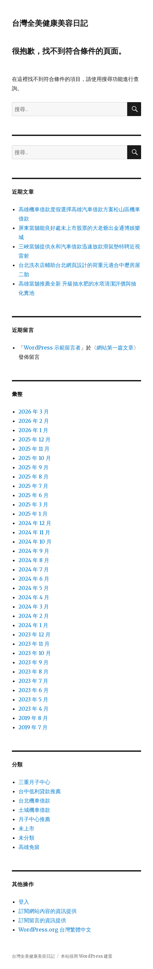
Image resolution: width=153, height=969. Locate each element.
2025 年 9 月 (34, 467)
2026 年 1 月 (33, 430)
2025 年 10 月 (35, 458)
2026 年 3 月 (34, 411)
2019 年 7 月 (33, 727)
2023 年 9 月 (34, 662)
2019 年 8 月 (33, 718)
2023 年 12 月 (35, 634)
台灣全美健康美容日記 (50, 23)
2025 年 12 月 (35, 439)
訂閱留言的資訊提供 (42, 920)
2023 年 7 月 (33, 681)
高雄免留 (29, 847)
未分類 (26, 837)
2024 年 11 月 (34, 532)
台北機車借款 (34, 800)
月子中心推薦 (34, 819)
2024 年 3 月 (34, 606)
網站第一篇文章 (115, 347)
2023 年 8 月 (34, 671)
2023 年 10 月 (35, 653)
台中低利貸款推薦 (40, 791)
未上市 (26, 828)
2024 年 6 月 (34, 578)
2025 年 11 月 (34, 448)
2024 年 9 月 (34, 551)
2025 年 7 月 (33, 486)
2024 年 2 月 (34, 616)
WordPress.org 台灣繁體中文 (55, 929)
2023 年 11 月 (34, 643)
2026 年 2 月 (34, 421)
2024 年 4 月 (34, 597)
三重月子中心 (34, 782)
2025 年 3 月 (33, 504)
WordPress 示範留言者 (52, 347)
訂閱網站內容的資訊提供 (48, 911)
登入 (24, 901)
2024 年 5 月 (34, 588)
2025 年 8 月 (34, 476)
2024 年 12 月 (35, 523)
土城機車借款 (34, 810)
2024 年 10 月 (35, 541)
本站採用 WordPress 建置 (86, 956)
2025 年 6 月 (34, 495)
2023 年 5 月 (33, 699)
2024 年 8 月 (34, 560)
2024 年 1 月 (33, 625)
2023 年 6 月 (34, 690)
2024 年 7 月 (34, 569)
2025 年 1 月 (33, 513)
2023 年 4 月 (34, 708)
